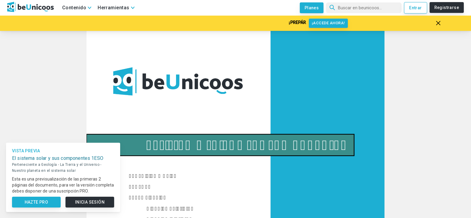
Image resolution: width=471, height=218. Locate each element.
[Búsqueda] (364, 7)
